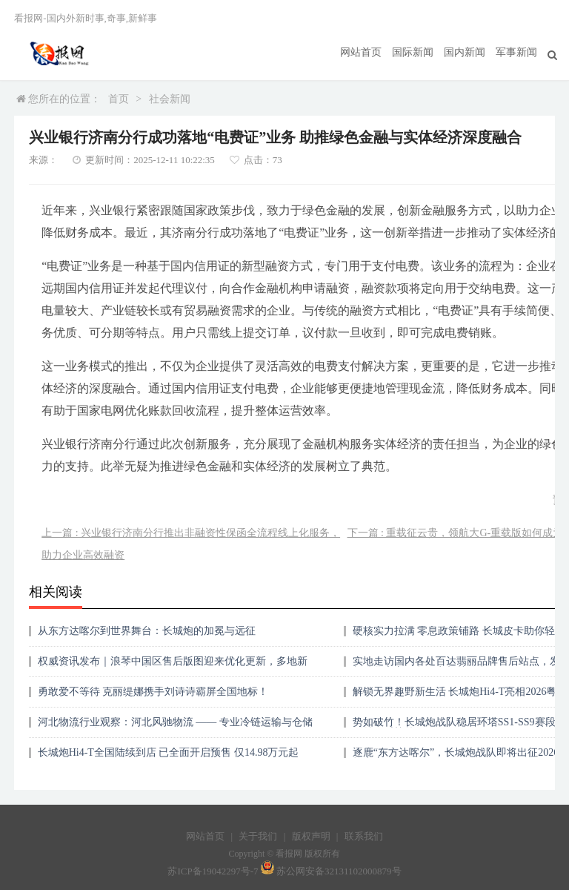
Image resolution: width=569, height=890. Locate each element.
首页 (118, 99)
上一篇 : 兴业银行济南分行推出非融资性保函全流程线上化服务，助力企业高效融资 (190, 544)
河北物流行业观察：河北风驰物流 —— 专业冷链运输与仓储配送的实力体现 (175, 727)
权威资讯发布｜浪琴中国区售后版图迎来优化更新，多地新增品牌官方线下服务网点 (172, 666)
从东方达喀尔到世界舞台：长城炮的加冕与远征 (147, 630)
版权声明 (311, 836)
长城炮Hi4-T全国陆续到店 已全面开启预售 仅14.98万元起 (168, 752)
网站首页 (361, 52)
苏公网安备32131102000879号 (339, 871)
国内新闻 (464, 52)
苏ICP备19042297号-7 (212, 871)
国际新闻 (412, 52)
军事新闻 (516, 52)
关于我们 (258, 836)
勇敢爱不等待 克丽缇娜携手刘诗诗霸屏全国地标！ (153, 691)
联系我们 (364, 836)
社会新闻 (169, 99)
